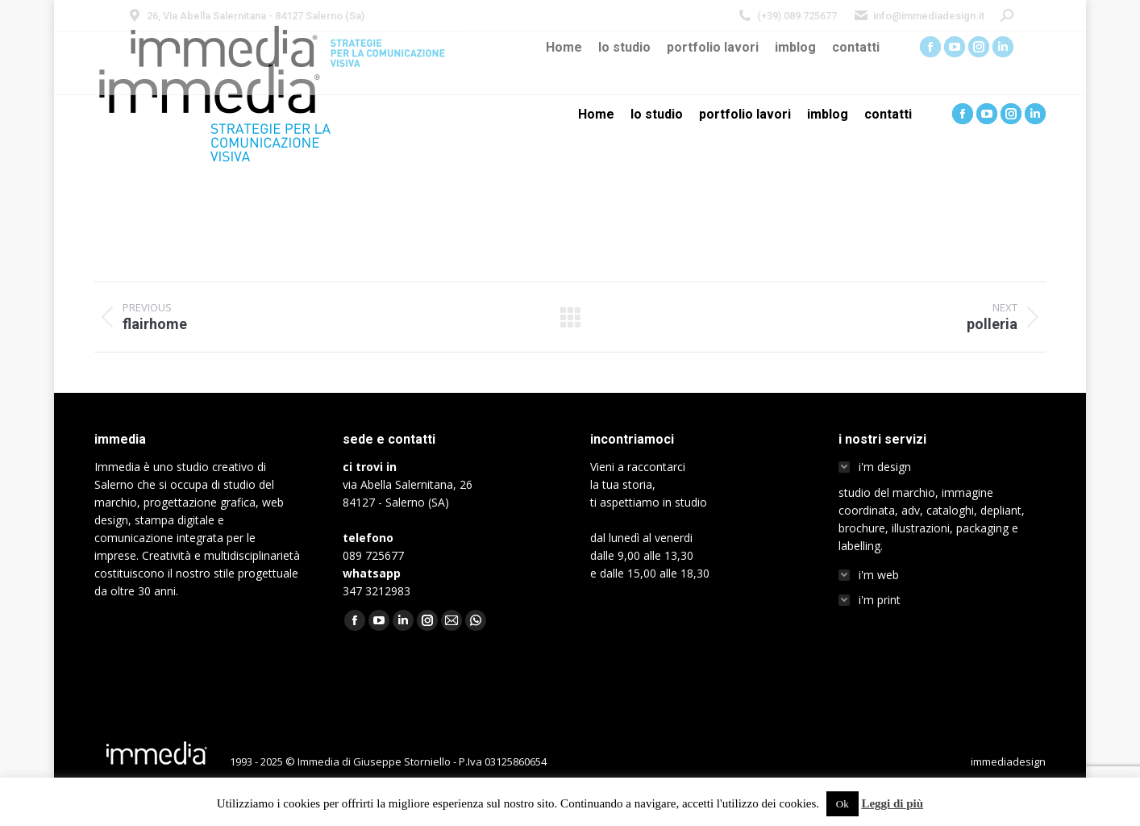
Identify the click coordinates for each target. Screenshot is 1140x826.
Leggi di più (892, 803)
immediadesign (1008, 761)
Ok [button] (842, 804)
